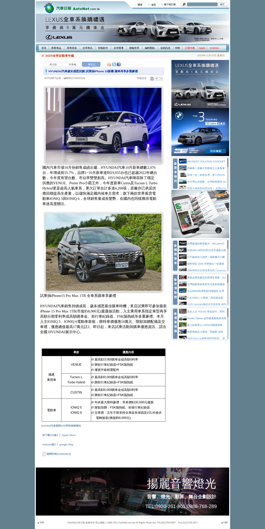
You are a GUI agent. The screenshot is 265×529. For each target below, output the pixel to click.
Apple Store (69, 435)
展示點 (53, 64)
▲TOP (40, 522)
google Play (66, 444)
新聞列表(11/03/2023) (56, 454)
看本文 (92, 64)
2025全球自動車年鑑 (59, 55)
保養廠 (72, 64)
